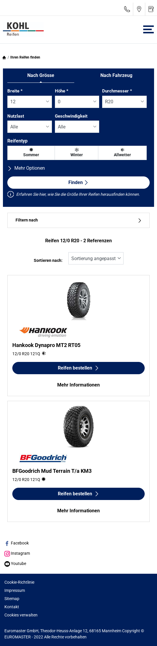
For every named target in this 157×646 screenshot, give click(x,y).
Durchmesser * (117, 91)
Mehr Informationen (78, 385)
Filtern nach (78, 220)
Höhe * (61, 91)
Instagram (17, 553)
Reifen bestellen (78, 368)
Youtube (15, 563)
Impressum (14, 590)
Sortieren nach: (48, 260)
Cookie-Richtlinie (19, 582)
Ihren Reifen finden (25, 57)
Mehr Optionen (26, 168)
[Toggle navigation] (148, 29)
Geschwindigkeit (71, 116)
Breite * (15, 91)
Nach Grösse (40, 75)
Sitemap (11, 598)
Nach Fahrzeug (116, 75)
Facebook (16, 543)
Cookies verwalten (21, 615)
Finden (78, 182)
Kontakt (11, 606)
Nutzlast (15, 116)
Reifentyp (17, 141)
